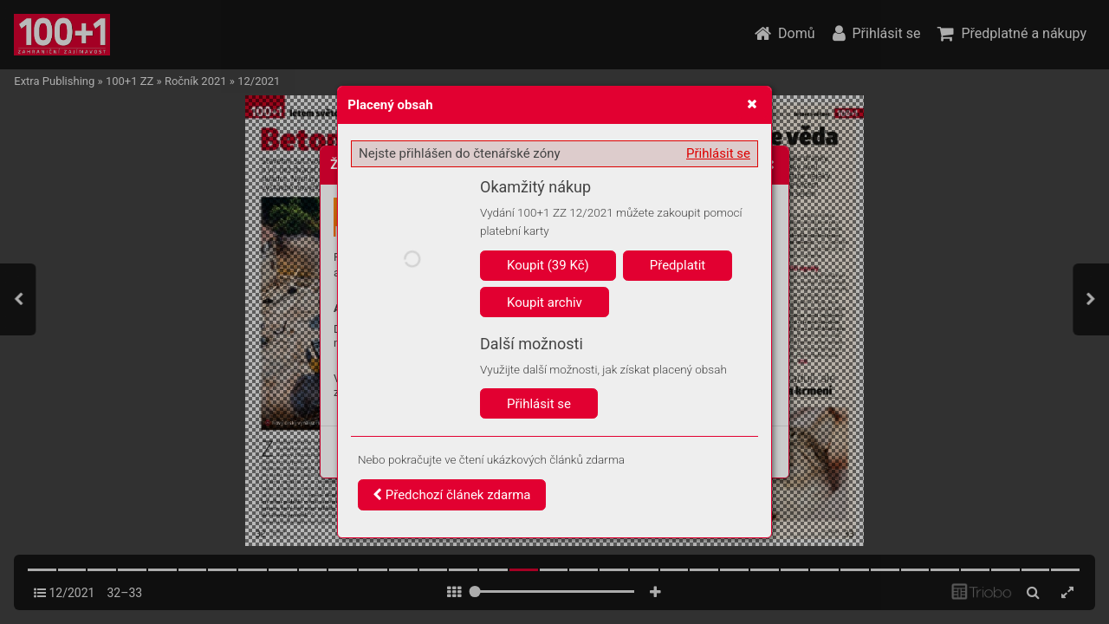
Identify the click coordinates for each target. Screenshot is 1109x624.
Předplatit (678, 265)
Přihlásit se (718, 153)
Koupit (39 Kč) (548, 265)
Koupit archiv (544, 302)
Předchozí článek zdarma (452, 495)
